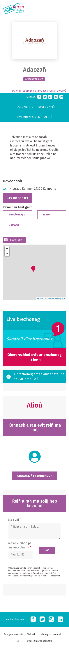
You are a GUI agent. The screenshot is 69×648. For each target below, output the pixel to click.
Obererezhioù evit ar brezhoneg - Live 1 (34, 357)
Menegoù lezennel (51, 634)
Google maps (16, 214)
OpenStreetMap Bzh (56, 298)
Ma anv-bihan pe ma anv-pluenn (19, 545)
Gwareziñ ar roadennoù (39, 640)
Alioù (48, 117)
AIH (19, 640)
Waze (46, 214)
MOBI (61, 8)
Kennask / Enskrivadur (34, 475)
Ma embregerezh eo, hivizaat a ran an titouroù (39, 90)
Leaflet (40, 298)
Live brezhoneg (28, 117)
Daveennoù (46, 107)
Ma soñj (14, 519)
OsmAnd (13, 225)
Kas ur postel (17, 198)
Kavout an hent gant (17, 207)
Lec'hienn (16, 239)
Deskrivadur (23, 107)
